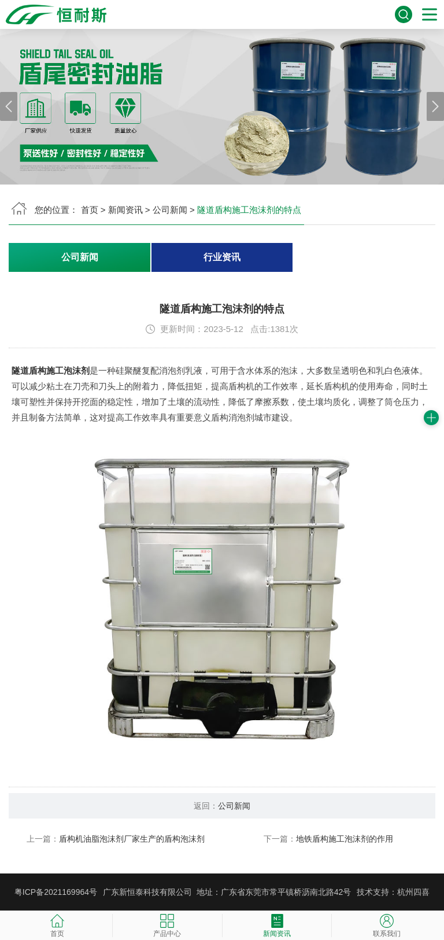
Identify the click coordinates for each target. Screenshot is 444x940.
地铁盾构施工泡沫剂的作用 (344, 838)
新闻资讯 (125, 210)
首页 (89, 210)
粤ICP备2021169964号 (55, 892)
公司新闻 (170, 210)
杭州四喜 (413, 892)
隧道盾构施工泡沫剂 (51, 370)
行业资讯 (222, 257)
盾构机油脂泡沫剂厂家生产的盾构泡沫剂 (132, 838)
